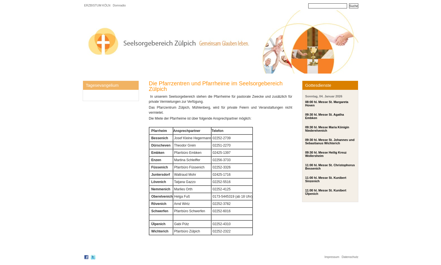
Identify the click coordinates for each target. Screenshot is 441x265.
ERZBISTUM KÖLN (97, 5)
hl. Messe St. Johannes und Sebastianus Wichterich (329, 141)
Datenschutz (350, 257)
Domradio (119, 5)
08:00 (309, 102)
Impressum (332, 257)
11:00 (309, 165)
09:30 (309, 114)
